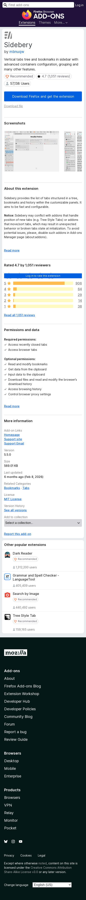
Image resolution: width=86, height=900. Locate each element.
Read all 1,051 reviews (19, 315)
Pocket (10, 828)
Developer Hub (17, 701)
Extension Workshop (21, 694)
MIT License (13, 499)
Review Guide (16, 739)
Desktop (11, 761)
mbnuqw (16, 51)
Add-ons (12, 671)
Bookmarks (12, 488)
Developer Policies (20, 709)
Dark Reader (22, 553)
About (9, 678)
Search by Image (26, 594)
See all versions (15, 510)
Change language (16, 885)
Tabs (25, 488)
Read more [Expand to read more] (12, 250)
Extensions (27, 22)
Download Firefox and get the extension (43, 96)
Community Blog (18, 716)
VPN (8, 805)
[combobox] (38, 5)
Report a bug (15, 732)
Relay (9, 813)
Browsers (12, 797)
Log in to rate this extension (43, 275)
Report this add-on (17, 534)
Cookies (26, 855)
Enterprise (12, 776)
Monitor (11, 820)
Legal (41, 855)
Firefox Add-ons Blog (22, 686)
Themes (45, 22)
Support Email (14, 443)
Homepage (12, 435)
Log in (79, 5)
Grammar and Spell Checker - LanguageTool (36, 577)
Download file (13, 106)
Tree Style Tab (24, 616)
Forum (9, 724)
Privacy (9, 855)
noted (42, 863)
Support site (13, 439)
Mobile (10, 768)
